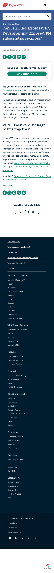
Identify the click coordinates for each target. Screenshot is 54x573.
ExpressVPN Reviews (16, 414)
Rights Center (13, 406)
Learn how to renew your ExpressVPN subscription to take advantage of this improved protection (26, 166)
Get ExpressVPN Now (27, 74)
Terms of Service (13, 528)
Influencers (12, 448)
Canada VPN (13, 341)
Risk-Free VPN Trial (15, 360)
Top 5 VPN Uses (14, 494)
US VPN (11, 333)
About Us (11, 398)
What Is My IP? (14, 486)
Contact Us (12, 467)
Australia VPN (13, 345)
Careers (11, 425)
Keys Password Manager (18, 375)
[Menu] (50, 5)
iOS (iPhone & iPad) (15, 291)
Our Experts (12, 417)
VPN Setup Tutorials (16, 459)
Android (11, 295)
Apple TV (11, 307)
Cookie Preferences (14, 532)
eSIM (10, 383)
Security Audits (14, 410)
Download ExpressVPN (17, 280)
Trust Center (13, 402)
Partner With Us (14, 440)
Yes (20, 212)
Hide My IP (12, 490)
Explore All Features (16, 356)
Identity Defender (15, 387)
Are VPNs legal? (13, 252)
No (33, 212)
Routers (11, 303)
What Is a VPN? (14, 482)
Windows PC (13, 288)
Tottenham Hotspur (15, 437)
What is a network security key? (19, 247)
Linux (10, 299)
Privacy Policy (13, 523)
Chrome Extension (15, 318)
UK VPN (11, 337)
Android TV (12, 314)
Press (10, 421)
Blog (9, 498)
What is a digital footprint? (17, 263)
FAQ (9, 463)
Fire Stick (11, 311)
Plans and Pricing (15, 364)
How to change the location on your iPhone (23, 258)
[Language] (45, 5)
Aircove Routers (14, 379)
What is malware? (14, 242)
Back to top (8, 185)
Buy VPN (11, 471)
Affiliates (11, 444)
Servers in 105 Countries (18, 330)
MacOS (11, 284)
